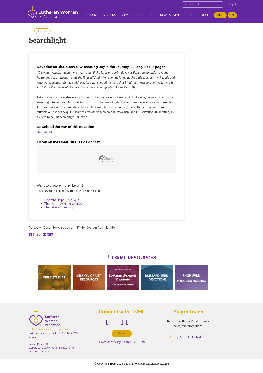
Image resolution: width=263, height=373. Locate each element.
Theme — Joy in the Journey (63, 203)
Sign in (233, 4)
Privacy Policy (36, 344)
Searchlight (44, 132)
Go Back (42, 31)
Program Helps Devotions (61, 200)
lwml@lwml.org (110, 342)
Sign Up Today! (188, 337)
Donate (220, 15)
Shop (232, 15)
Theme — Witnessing (58, 207)
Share (34, 234)
